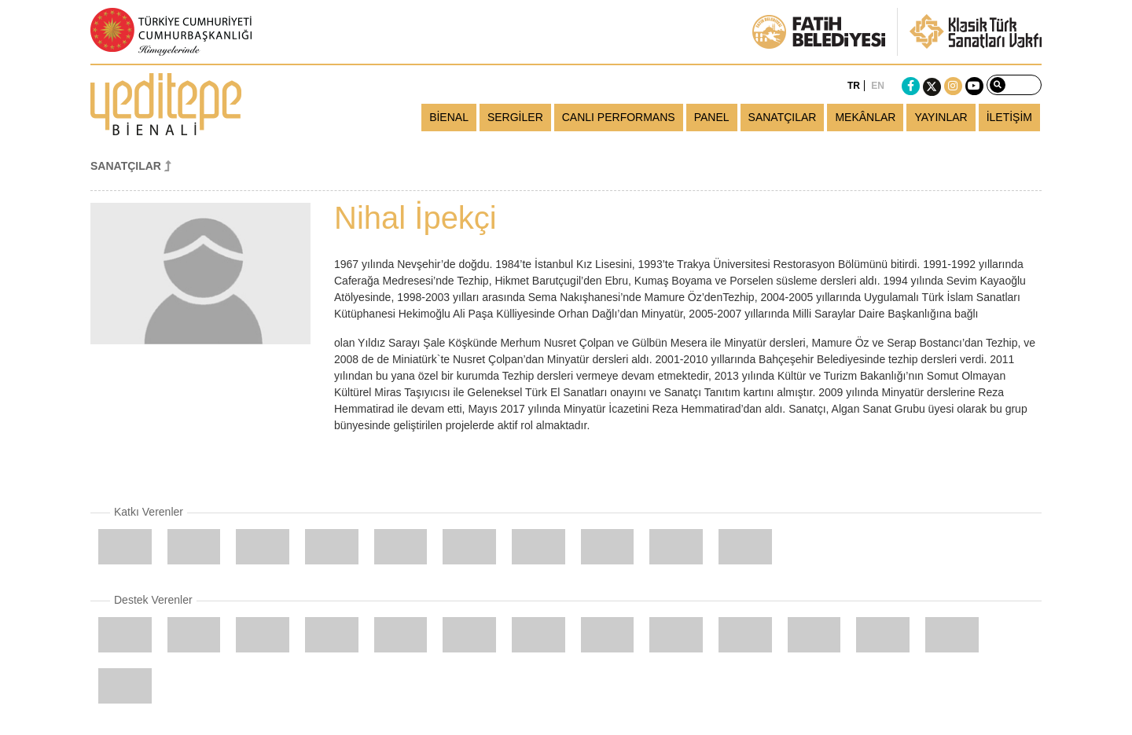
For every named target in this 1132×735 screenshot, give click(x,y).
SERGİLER (515, 117)
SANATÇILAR (782, 117)
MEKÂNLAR (865, 117)
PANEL (712, 117)
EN (877, 85)
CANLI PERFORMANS (618, 117)
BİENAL (449, 117)
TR (853, 85)
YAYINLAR (940, 117)
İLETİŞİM (1009, 117)
